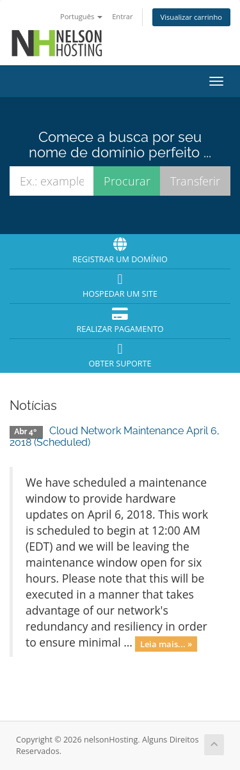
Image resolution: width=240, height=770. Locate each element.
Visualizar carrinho (192, 17)
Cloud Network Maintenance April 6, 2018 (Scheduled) (115, 436)
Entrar (122, 16)
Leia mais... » (166, 643)
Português (81, 16)
